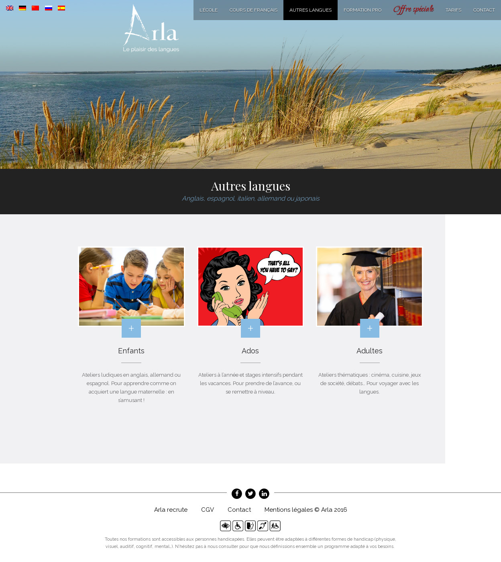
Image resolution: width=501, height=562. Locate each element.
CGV (207, 509)
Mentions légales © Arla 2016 (306, 509)
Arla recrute (170, 509)
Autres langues (310, 10)
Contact (484, 10)
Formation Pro (362, 10)
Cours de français (253, 10)
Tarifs (453, 10)
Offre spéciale (413, 10)
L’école (209, 10)
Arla (151, 28)
